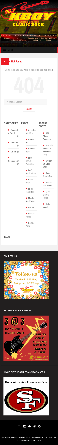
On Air (13, 151)
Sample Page (30, 224)
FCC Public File (50, 437)
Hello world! (46, 205)
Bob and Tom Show (48, 184)
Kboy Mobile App (47, 175)
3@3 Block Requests (47, 136)
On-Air (31, 207)
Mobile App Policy (30, 200)
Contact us (30, 141)
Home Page (29, 181)
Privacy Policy (30, 215)
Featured (14, 142)
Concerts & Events (13, 131)
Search (29, 109)
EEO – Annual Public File (30, 161)
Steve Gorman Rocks (46, 194)
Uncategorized (14, 161)
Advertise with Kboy (31, 131)
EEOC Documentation (34, 437)
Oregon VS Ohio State (47, 163)
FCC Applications (31, 172)
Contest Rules (30, 150)
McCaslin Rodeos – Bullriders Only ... (48, 150)
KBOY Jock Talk (30, 190)
